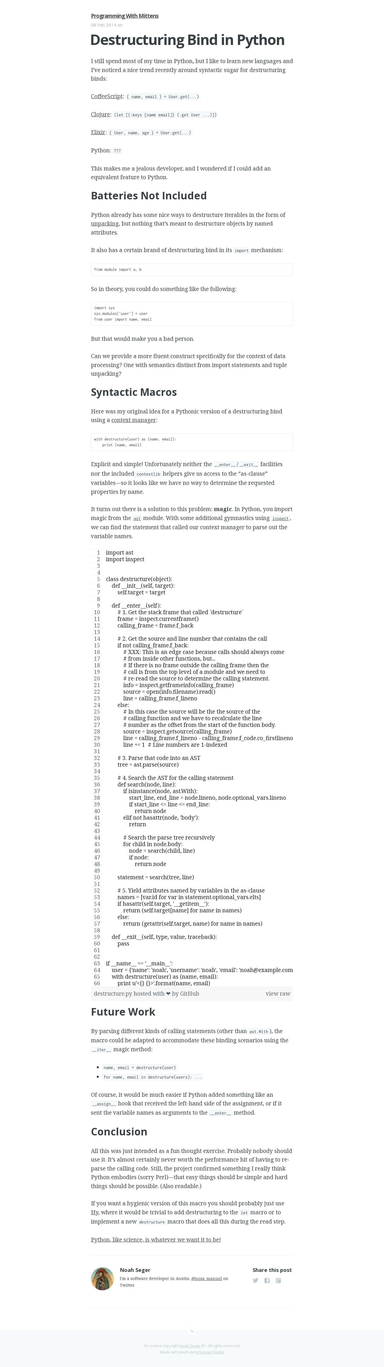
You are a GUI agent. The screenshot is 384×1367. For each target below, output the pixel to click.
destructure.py (114, 993)
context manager (133, 420)
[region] (192, 767)
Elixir (98, 132)
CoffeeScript (107, 96)
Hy (94, 1212)
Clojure (100, 114)
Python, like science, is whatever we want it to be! (156, 1239)
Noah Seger (190, 1345)
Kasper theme (211, 1352)
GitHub (189, 993)
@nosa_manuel (206, 1278)
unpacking (105, 223)
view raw (278, 993)
